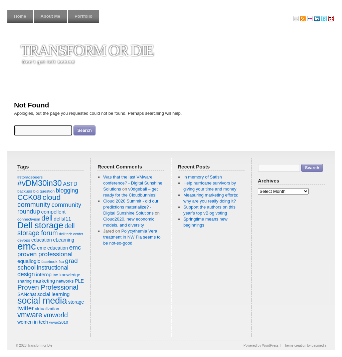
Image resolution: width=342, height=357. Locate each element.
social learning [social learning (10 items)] (53, 294)
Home (20, 16)
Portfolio (83, 16)
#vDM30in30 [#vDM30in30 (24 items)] (39, 183)
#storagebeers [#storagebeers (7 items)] (30, 177)
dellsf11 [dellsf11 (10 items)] (62, 219)
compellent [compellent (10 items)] (53, 212)
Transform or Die (87, 50)
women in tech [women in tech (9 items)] (32, 322)
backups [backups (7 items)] (24, 191)
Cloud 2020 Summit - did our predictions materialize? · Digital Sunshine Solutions (130, 207)
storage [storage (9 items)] (76, 302)
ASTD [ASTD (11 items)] (70, 184)
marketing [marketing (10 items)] (44, 281)
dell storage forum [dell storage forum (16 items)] (46, 229)
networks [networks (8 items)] (64, 281)
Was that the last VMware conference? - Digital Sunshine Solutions (132, 183)
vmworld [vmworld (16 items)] (55, 315)
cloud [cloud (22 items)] (51, 197)
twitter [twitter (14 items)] (25, 308)
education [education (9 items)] (41, 240)
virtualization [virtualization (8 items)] (47, 308)
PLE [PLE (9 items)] (79, 281)
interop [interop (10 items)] (43, 274)
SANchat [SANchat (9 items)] (26, 294)
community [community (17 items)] (33, 204)
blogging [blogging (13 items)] (67, 190)
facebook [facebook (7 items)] (49, 261)
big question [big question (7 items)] (44, 191)
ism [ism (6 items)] (55, 275)
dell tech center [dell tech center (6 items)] (71, 234)
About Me (50, 16)
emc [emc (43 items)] (26, 246)
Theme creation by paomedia (304, 345)
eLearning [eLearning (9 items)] (63, 240)
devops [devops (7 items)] (23, 240)
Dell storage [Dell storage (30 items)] (40, 225)
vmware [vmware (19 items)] (29, 315)
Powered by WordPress (261, 345)
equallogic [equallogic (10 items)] (28, 261)
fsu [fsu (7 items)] (61, 261)
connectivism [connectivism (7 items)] (28, 219)
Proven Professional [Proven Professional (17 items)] (47, 287)
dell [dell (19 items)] (46, 218)
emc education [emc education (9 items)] (52, 248)
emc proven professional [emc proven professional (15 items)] (49, 251)
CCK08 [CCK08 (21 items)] (29, 197)
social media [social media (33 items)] (42, 301)
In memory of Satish (202, 177)
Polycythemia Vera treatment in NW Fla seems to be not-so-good (132, 237)
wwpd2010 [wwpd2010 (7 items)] (58, 322)
